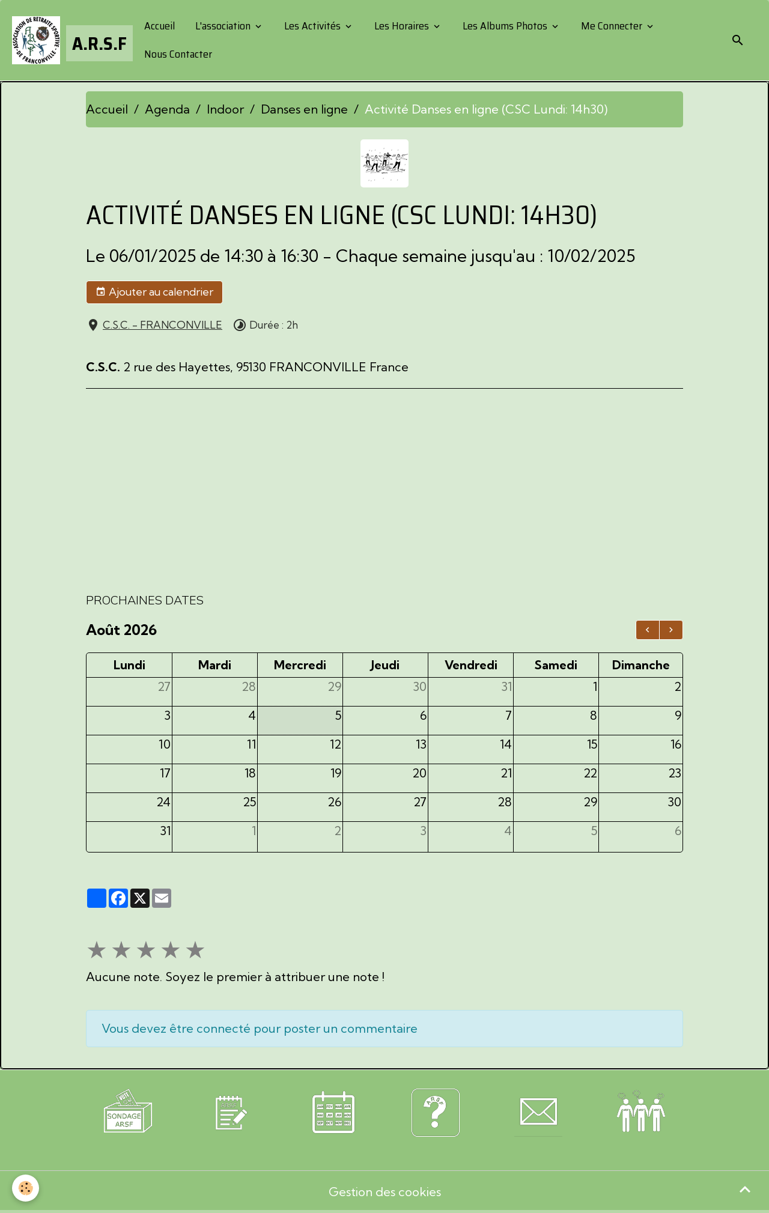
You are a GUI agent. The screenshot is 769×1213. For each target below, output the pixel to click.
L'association (223, 25)
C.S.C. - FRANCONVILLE (162, 324)
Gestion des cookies (385, 1191)
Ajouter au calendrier (154, 292)
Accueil (158, 25)
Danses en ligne (304, 109)
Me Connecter (612, 25)
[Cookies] (25, 1188)
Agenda (167, 109)
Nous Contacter (177, 54)
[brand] (68, 40)
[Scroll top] (745, 1189)
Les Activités (312, 25)
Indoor (225, 109)
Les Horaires (401, 25)
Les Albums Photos (505, 25)
